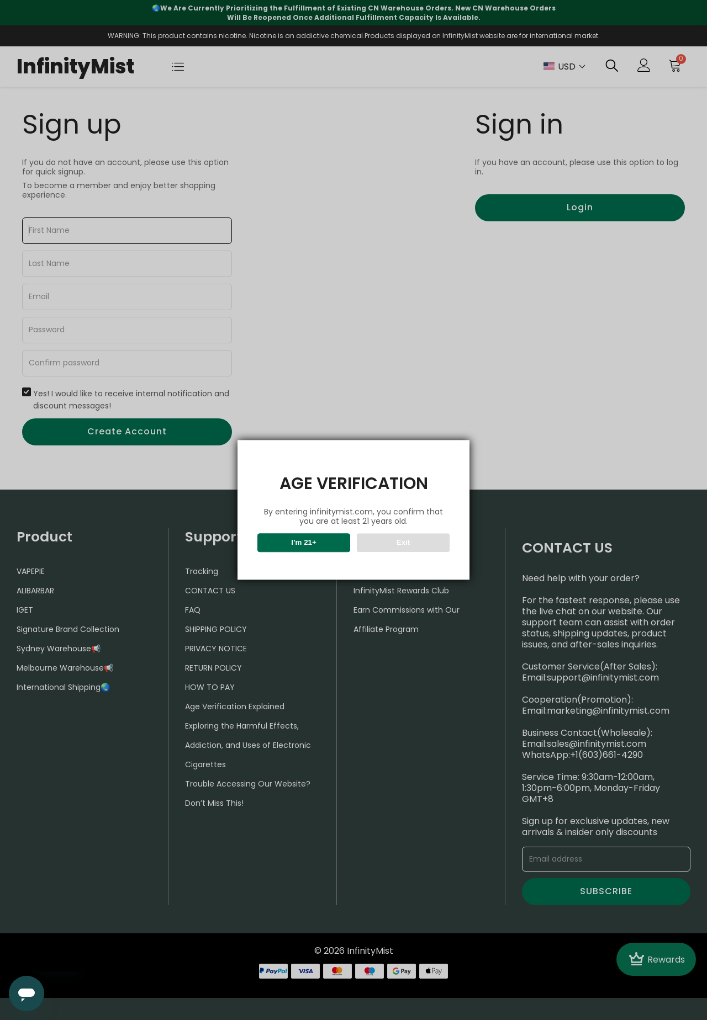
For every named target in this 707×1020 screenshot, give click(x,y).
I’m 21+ (303, 543)
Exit (403, 543)
